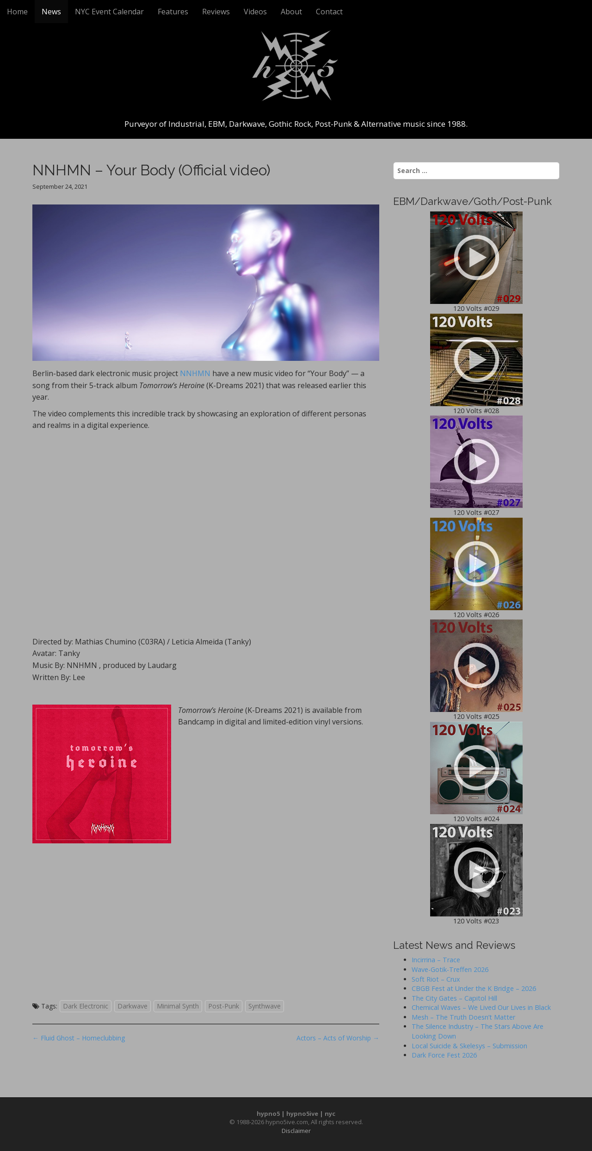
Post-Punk (223, 1006)
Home (17, 11)
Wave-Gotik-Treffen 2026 (450, 969)
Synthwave (264, 1006)
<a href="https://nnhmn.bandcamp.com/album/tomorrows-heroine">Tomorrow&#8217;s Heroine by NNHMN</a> (194, 921)
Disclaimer (296, 1130)
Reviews (216, 11)
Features (173, 11)
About (291, 11)
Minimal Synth (178, 1006)
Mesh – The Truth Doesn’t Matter (463, 1017)
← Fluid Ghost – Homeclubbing (78, 1037)
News (51, 11)
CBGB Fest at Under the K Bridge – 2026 (474, 988)
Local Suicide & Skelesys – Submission (469, 1045)
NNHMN (195, 373)
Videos (255, 11)
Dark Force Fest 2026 (444, 1055)
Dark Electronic (85, 1006)
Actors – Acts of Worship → (337, 1037)
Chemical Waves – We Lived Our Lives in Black (481, 1007)
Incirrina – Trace (436, 959)
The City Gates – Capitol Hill (454, 998)
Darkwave (132, 1006)
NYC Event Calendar (109, 11)
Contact (329, 11)
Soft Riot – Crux (436, 979)
